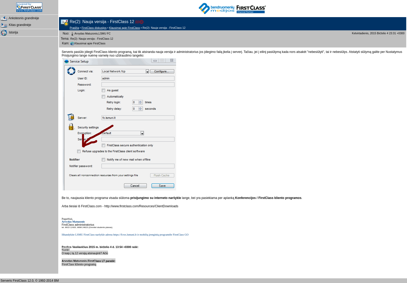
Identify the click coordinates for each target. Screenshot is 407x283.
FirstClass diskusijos (94, 27)
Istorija (9, 33)
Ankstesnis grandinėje (19, 18)
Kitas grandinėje (15, 25)
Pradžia (74, 27)
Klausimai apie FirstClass (124, 27)
